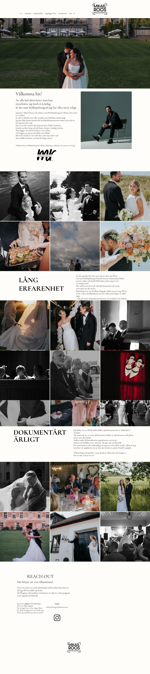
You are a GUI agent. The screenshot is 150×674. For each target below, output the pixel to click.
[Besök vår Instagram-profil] (57, 618)
